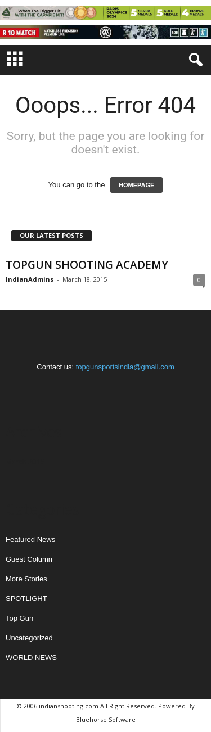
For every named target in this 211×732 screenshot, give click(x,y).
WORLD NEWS (31, 657)
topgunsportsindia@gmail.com (125, 367)
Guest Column (29, 559)
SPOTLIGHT (26, 598)
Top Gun (19, 618)
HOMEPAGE (136, 185)
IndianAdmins (29, 279)
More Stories (26, 579)
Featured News (30, 539)
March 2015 (25, 462)
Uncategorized (29, 638)
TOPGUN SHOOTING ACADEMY (87, 264)
